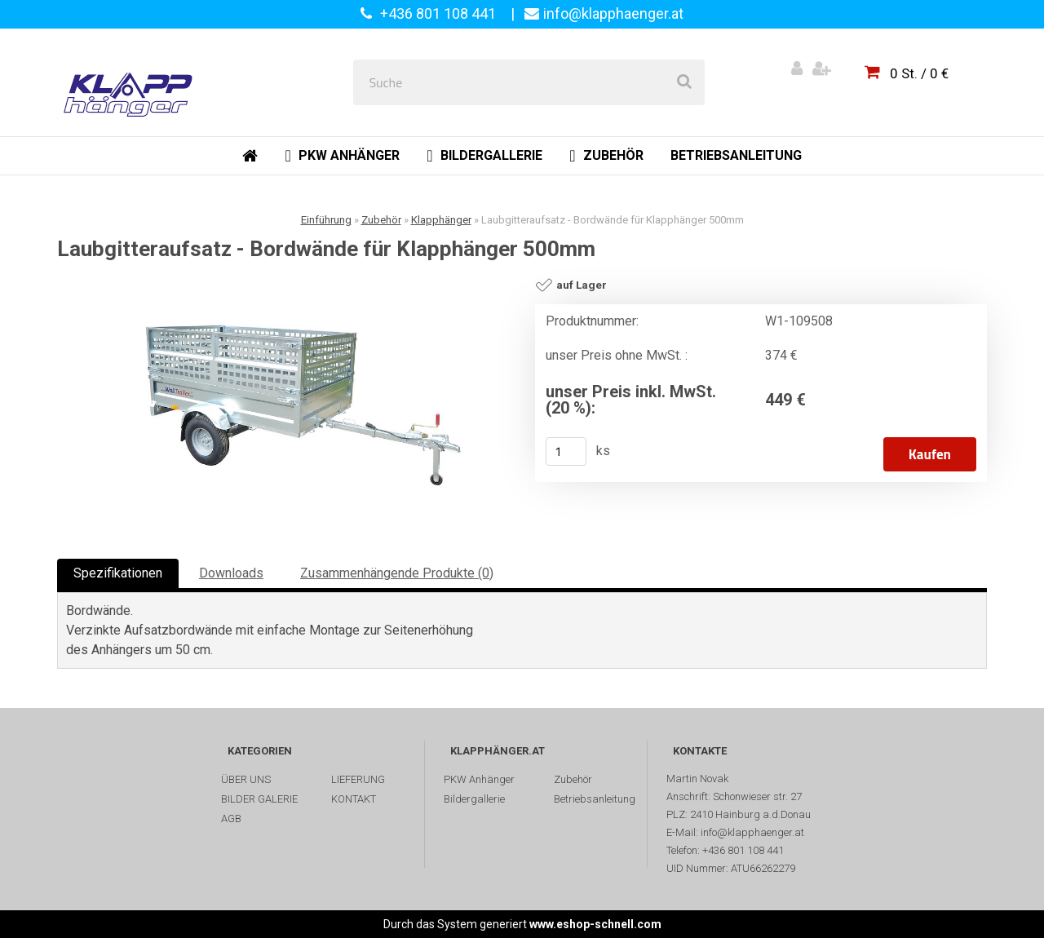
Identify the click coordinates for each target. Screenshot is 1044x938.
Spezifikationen (117, 573)
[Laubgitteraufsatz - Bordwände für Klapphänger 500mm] (289, 404)
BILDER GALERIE (259, 799)
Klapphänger (441, 220)
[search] (684, 82)
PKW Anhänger (479, 779)
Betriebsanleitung (594, 799)
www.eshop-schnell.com (595, 924)
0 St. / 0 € (919, 73)
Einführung (326, 220)
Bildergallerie (474, 799)
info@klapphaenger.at (613, 13)
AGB (231, 818)
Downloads (231, 573)
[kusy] (566, 451)
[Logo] (132, 82)
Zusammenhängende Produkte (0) (396, 573)
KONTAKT (353, 799)
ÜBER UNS (246, 779)
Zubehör (381, 220)
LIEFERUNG (358, 779)
